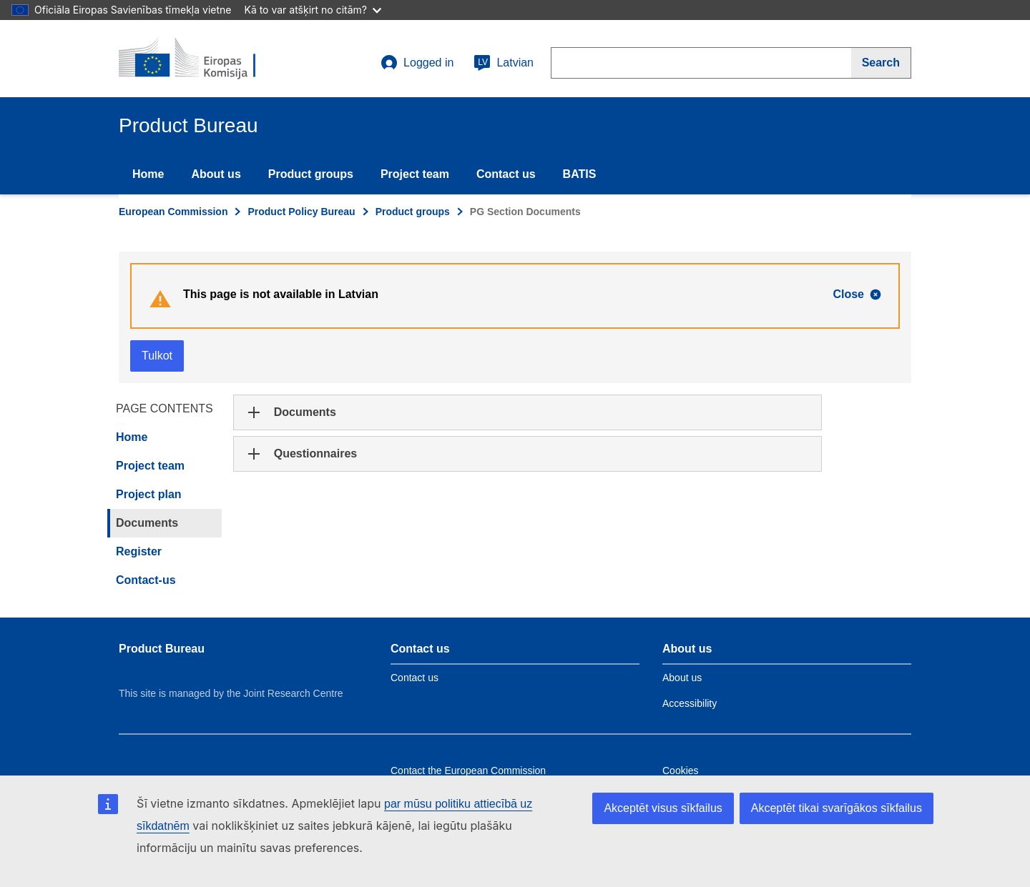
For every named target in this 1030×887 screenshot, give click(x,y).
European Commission (173, 211)
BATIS (580, 174)
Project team (415, 174)
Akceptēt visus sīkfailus (663, 808)
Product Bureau (162, 649)
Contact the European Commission (468, 770)
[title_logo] (205, 58)
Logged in (417, 62)
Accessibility (689, 703)
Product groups (310, 174)
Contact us (506, 174)
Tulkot (157, 356)
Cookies (680, 770)
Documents (147, 523)
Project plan (149, 494)
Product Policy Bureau (301, 211)
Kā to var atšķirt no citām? (312, 10)
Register (139, 551)
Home (148, 174)
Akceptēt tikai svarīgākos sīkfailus (836, 808)
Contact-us (146, 580)
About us (215, 174)
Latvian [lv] (504, 62)
